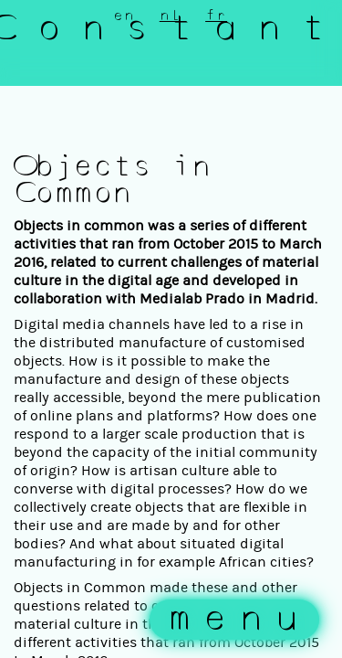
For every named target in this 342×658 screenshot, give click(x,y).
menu (239, 619)
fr (216, 15)
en (124, 15)
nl (170, 15)
